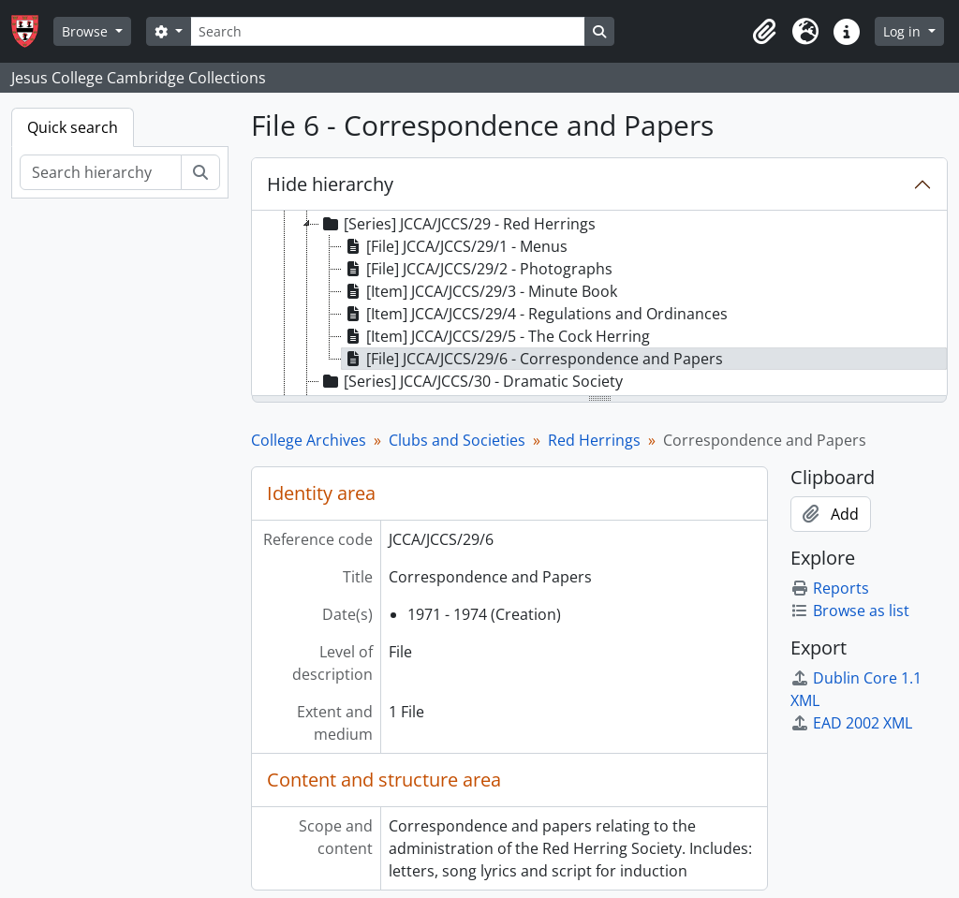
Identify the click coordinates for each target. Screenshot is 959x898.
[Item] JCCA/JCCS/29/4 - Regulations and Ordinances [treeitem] (535, 313)
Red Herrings (594, 440)
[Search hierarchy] (101, 172)
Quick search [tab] (72, 127)
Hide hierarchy (330, 184)
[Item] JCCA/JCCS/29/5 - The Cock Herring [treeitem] (496, 336)
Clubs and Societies (457, 440)
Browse (86, 31)
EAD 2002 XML (851, 723)
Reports (829, 588)
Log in (903, 31)
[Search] (387, 31)
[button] (764, 31)
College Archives (308, 440)
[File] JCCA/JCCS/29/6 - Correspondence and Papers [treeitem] (532, 358)
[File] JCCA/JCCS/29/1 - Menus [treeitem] (455, 246)
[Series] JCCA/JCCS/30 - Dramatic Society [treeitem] (471, 381)
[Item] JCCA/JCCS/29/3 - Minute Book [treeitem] (479, 291)
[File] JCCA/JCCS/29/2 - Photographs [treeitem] (477, 269)
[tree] (599, 304)
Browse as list (849, 610)
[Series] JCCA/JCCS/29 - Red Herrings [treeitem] (457, 224)
